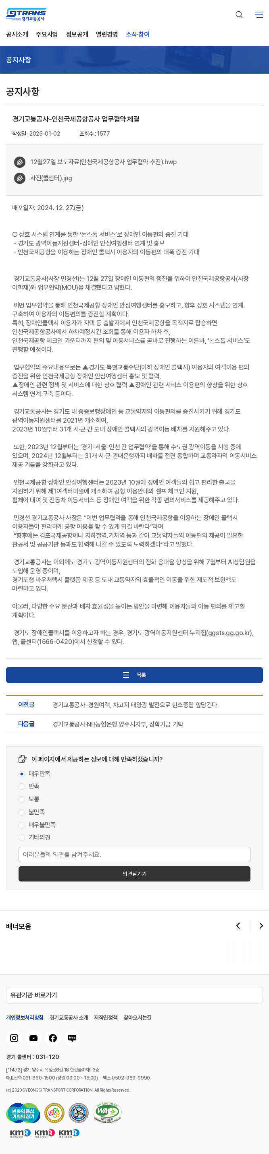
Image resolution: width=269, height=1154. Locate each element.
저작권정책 (105, 1017)
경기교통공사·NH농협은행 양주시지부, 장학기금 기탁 (118, 724)
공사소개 (17, 34)
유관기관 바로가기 (33, 995)
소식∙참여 (138, 34)
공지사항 (18, 60)
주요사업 (47, 34)
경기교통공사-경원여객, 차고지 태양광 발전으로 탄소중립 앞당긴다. (135, 705)
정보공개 (77, 34)
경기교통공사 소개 (69, 1017)
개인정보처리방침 (25, 1017)
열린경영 (107, 34)
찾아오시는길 (137, 1017)
